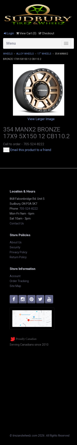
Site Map (15, 286)
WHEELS (8, 53)
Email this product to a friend (30, 150)
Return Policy (18, 257)
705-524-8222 (28, 208)
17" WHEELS (44, 53)
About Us (16, 242)
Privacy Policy (18, 252)
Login (9, 33)
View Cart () (26, 33)
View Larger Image (41, 119)
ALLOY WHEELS (25, 53)
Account (15, 276)
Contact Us (17, 223)
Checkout (46, 33)
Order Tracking (19, 281)
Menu (11, 43)
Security (15, 247)
